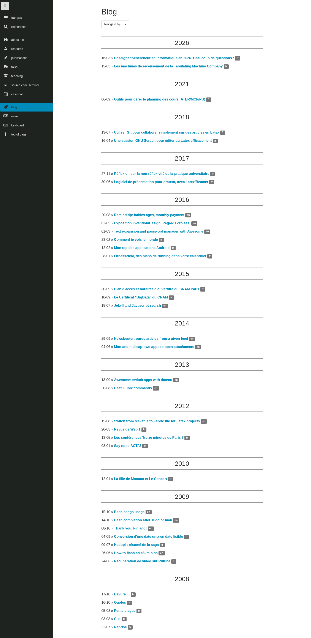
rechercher (13, 26)
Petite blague (126, 612)
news (9, 116)
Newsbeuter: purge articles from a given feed (152, 339)
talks (8, 67)
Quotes (121, 603)
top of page (13, 134)
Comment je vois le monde (137, 240)
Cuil (119, 620)
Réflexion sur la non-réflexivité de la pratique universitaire (163, 175)
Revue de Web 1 (129, 430)
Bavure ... (123, 595)
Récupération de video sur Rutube (144, 562)
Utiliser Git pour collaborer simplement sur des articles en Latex (168, 133)
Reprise (122, 628)
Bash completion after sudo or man (144, 521)
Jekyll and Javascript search (139, 306)
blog (8, 107)
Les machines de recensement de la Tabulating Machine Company (170, 67)
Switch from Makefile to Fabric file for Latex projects (158, 422)
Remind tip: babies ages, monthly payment (151, 216)
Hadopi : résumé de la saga (138, 546)
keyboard (12, 125)
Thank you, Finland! (132, 529)
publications (13, 58)
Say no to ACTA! (129, 447)
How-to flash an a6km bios (137, 554)
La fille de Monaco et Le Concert (142, 480)
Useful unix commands (134, 389)
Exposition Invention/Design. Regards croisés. (154, 224)
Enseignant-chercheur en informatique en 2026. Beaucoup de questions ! (176, 59)
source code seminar (19, 85)
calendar (11, 94)
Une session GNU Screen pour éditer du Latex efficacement (164, 142)
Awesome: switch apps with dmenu (145, 381)
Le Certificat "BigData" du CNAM (142, 298)
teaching (11, 76)
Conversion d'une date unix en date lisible (150, 537)
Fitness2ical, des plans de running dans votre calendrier (162, 257)
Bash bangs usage (131, 513)
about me (12, 39)
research (11, 49)
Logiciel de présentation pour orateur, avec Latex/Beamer (163, 183)
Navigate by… (117, 25)
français (11, 17)
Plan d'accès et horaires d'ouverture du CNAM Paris (158, 290)
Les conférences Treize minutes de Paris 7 (150, 438)
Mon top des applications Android (143, 249)
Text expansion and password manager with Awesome (160, 232)
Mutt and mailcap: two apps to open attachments (156, 348)
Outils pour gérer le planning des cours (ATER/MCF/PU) (161, 100)
